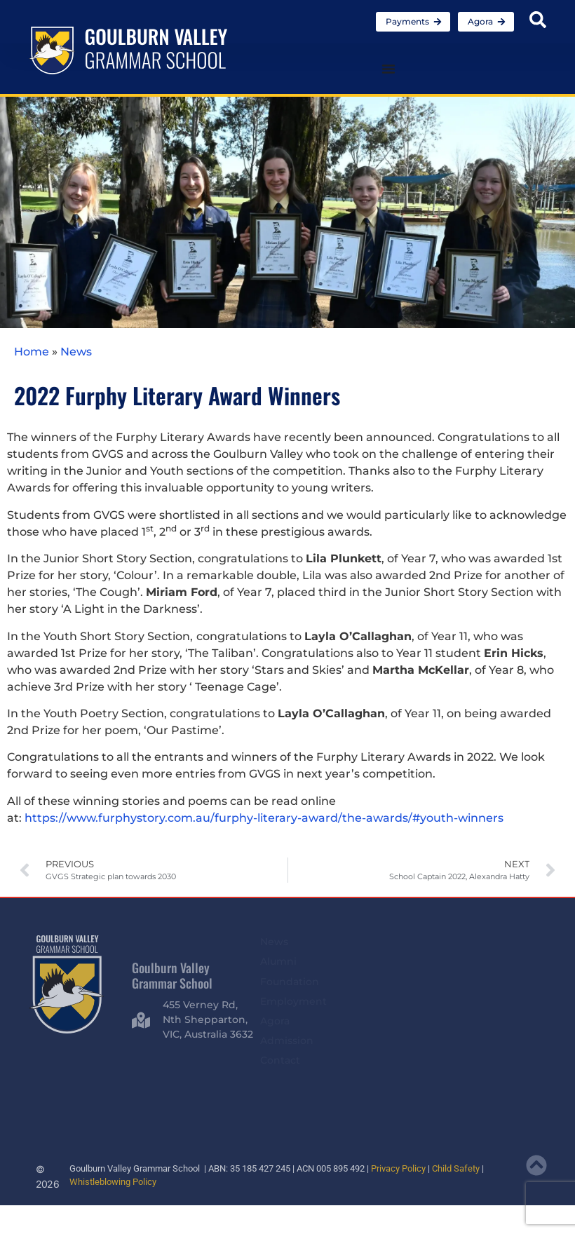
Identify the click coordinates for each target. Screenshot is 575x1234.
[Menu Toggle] (388, 69)
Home (31, 351)
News (76, 351)
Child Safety (456, 1168)
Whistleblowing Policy (112, 1182)
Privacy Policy (398, 1168)
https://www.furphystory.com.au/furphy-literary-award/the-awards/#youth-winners (264, 818)
